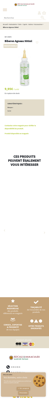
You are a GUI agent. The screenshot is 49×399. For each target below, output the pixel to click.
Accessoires (38, 24)
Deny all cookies (7, 374)
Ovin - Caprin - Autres (25, 24)
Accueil (5, 24)
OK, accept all (23, 388)
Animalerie (13, 24)
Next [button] (44, 232)
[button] (37, 42)
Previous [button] (4, 230)
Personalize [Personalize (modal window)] (23, 393)
